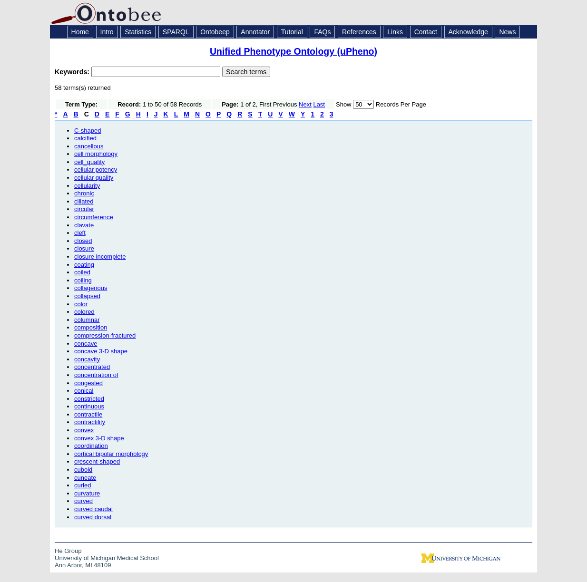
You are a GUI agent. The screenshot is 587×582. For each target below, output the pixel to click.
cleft (80, 232)
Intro (107, 32)
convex (84, 430)
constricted (89, 398)
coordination (91, 445)
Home (80, 32)
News (507, 32)
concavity (87, 359)
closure (84, 248)
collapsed (87, 296)
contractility (89, 422)
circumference (93, 217)
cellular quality (93, 177)
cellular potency (95, 169)
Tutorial (292, 32)
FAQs (322, 32)
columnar (86, 319)
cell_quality (89, 161)
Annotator (255, 32)
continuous (89, 406)
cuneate (85, 477)
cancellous (88, 146)
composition (90, 327)
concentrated (92, 366)
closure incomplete (100, 256)
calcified (85, 138)
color (81, 304)
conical (83, 390)
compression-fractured (105, 335)
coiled (82, 272)
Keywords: (73, 72)
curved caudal (93, 509)
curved (83, 500)
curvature (87, 493)
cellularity (87, 185)
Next (305, 104)
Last (319, 104)
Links (395, 32)
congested (88, 383)
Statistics (138, 32)
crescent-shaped (97, 461)
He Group (68, 550)
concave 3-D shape (100, 351)
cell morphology (95, 153)
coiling (83, 280)
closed (83, 240)
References (359, 32)
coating (84, 264)
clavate (84, 225)
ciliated (83, 201)
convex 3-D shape (99, 438)
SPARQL (176, 32)
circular (84, 209)
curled (82, 485)
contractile (88, 414)
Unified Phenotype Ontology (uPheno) (293, 51)
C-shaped (87, 130)
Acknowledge (468, 32)
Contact (425, 32)
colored (84, 311)
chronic (84, 193)
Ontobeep (215, 32)
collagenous (90, 287)
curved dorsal (92, 517)
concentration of (96, 374)
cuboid (83, 469)
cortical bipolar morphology (111, 453)
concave (85, 343)
